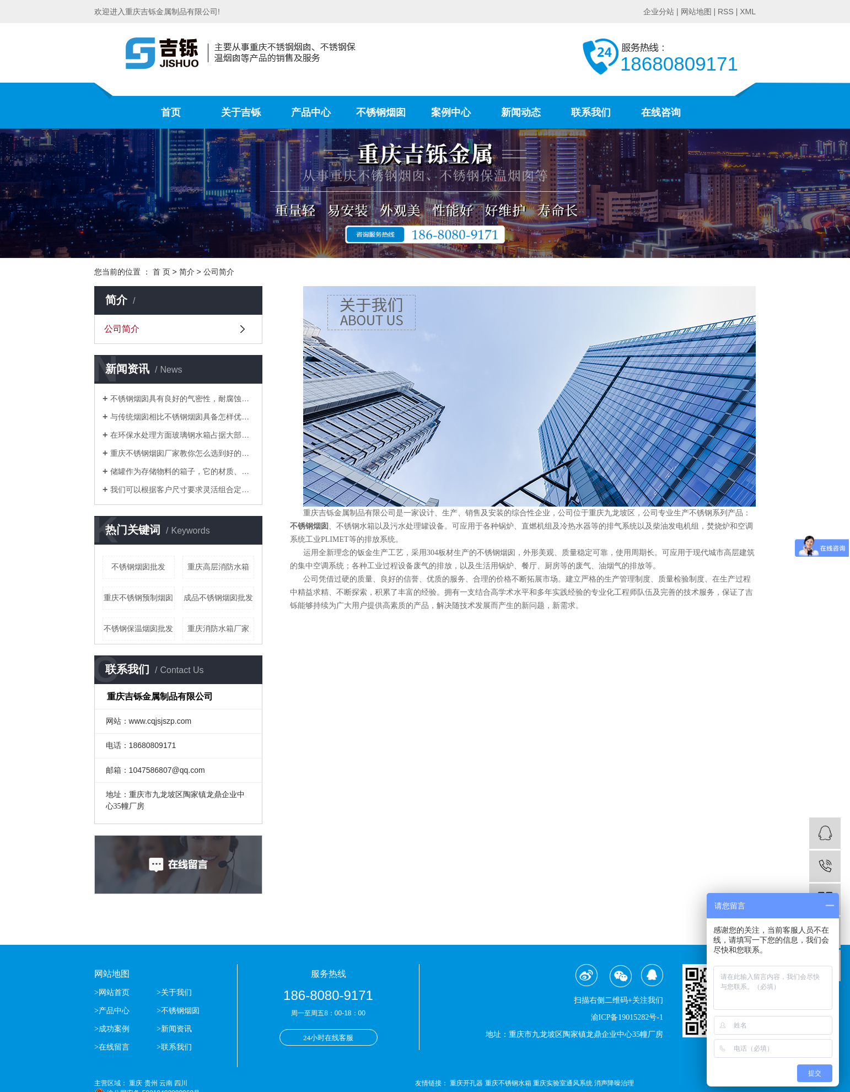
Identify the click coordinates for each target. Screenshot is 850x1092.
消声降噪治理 (614, 1083)
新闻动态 (521, 112)
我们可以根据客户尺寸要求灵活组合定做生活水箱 (182, 489)
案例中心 (451, 112)
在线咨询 (661, 112)
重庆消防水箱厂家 (218, 628)
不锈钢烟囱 (381, 112)
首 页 (161, 271)
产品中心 (311, 112)
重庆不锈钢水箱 (509, 1083)
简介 (187, 271)
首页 (171, 112)
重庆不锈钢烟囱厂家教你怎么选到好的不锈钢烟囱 (182, 453)
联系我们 (591, 112)
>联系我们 (174, 1047)
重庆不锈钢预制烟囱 (138, 597)
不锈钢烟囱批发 (138, 566)
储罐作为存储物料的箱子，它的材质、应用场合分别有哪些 (182, 471)
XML (748, 11)
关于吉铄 (241, 112)
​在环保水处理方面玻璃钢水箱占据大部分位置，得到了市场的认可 (182, 435)
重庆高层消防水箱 (218, 566)
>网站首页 (112, 992)
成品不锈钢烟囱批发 (218, 597)
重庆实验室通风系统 (563, 1083)
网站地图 (696, 11)
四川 (180, 1083)
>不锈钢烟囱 (178, 1011)
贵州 (151, 1083)
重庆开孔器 (467, 1083)
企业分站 (658, 11)
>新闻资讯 (174, 1029)
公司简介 (121, 328)
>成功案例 (112, 1029)
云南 (166, 1083)
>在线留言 (112, 1047)
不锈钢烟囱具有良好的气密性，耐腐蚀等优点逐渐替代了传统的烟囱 (182, 398)
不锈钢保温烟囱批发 (138, 628)
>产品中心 (112, 1011)
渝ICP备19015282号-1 (627, 1017)
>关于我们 (174, 992)
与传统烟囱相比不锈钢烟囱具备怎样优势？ (182, 416)
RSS (726, 11)
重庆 (135, 1083)
